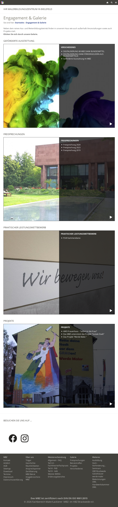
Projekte (65, 327)
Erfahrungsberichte (56, 476)
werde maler (97, 476)
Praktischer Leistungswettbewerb (78, 234)
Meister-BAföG (54, 474)
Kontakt (6, 460)
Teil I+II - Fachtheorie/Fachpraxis (58, 464)
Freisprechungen (70, 140)
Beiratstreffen (76, 463)
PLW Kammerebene (71, 238)
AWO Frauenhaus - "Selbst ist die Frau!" (80, 331)
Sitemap (7, 468)
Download (7, 471)
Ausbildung (97, 460)
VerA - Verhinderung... (99, 464)
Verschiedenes (68, 47)
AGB (5, 466)
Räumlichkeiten (32, 466)
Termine (6, 474)
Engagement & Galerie (36, 22)
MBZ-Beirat (30, 474)
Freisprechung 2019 (71, 150)
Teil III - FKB (52, 468)
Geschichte (30, 463)
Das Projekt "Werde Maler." (75, 337)
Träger (28, 460)
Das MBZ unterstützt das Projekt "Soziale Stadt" (83, 334)
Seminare (96, 468)
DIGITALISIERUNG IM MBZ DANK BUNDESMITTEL (83, 51)
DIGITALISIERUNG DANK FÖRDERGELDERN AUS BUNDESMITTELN (83, 55)
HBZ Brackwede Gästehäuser (99, 472)
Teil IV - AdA (53, 471)
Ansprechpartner (33, 468)
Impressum (8, 477)
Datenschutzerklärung (13, 479)
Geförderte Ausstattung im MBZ (77, 58)
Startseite (19, 22)
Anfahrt (6, 463)
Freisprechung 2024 (71, 144)
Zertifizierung (31, 471)
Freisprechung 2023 (71, 147)
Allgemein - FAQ (54, 460)
